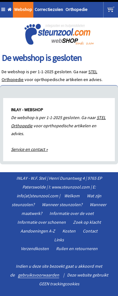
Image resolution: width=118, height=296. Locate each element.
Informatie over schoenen (41, 222)
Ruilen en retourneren (77, 248)
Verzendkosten (35, 248)
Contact (90, 231)
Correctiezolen (49, 9)
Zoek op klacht (87, 222)
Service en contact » (29, 149)
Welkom (72, 196)
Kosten (69, 231)
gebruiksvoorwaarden (38, 275)
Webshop (23, 9)
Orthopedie (76, 9)
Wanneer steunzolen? (62, 204)
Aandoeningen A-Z (37, 231)
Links (59, 240)
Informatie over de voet (71, 213)
